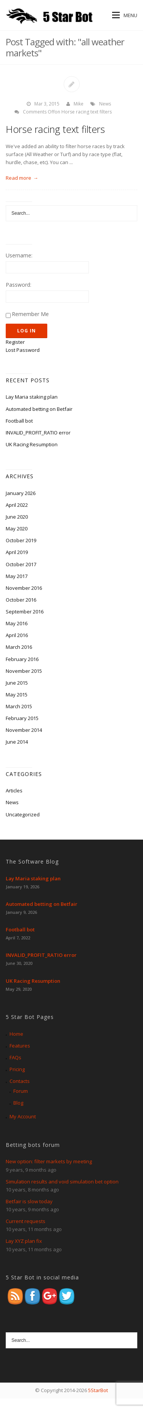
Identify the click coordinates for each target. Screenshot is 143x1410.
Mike (79, 104)
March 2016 (19, 647)
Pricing (17, 1069)
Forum (20, 1090)
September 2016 (24, 611)
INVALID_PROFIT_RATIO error (38, 432)
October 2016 (21, 599)
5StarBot (98, 1390)
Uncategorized (23, 814)
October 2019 (21, 540)
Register (15, 342)
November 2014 (24, 730)
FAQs (15, 1057)
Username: (19, 255)
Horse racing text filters (55, 129)
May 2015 (16, 694)
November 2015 (24, 670)
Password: (18, 284)
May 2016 (16, 623)
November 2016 (24, 587)
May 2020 (16, 528)
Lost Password (23, 350)
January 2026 (20, 493)
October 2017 (21, 564)
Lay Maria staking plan (32, 396)
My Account (23, 1116)
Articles (14, 790)
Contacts (20, 1081)
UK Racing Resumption (32, 444)
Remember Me (30, 314)
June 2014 (17, 741)
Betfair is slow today (29, 1201)
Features (20, 1045)
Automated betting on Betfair (39, 409)
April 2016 (17, 635)
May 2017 (16, 576)
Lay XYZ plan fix (24, 1241)
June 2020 (17, 516)
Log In (26, 330)
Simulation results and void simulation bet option (62, 1181)
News (105, 104)
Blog (18, 1102)
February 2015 (22, 718)
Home (16, 1033)
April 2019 (17, 552)
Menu (124, 15)
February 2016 (22, 659)
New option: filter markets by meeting (49, 1161)
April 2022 (17, 504)
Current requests (25, 1221)
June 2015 (17, 682)
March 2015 (19, 706)
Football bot (19, 420)
